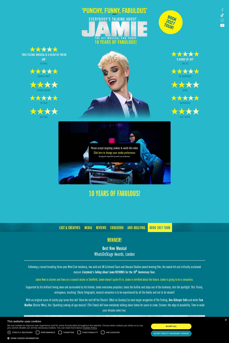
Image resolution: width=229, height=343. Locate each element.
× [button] (226, 320)
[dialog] (114, 330)
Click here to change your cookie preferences (114, 152)
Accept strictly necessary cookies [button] (171, 333)
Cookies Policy (90, 327)
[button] (76, 338)
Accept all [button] (171, 326)
